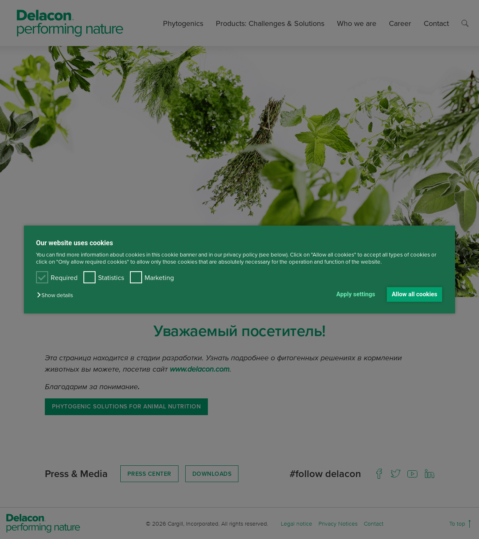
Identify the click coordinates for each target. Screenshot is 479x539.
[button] (57, 295)
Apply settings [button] (356, 294)
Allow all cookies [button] (415, 294)
